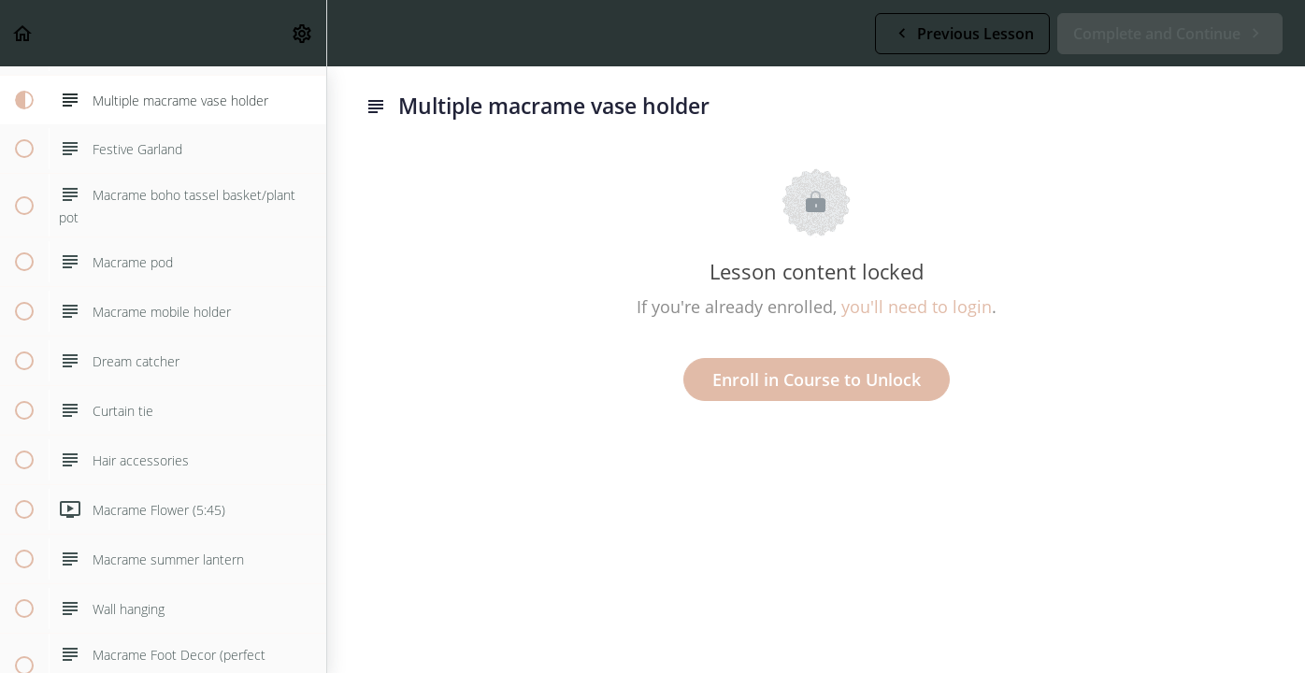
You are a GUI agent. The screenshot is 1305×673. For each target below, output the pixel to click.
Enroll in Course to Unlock (816, 379)
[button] (23, 33)
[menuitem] (303, 33)
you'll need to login (916, 306)
